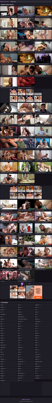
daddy (2, 342)
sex (37, 328)
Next (30, 283)
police (37, 314)
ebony (2, 352)
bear (2, 326)
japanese (20, 326)
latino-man (21, 347)
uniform (37, 359)
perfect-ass (38, 305)
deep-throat (3, 345)
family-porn (3, 368)
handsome (21, 314)
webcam (37, 368)
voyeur (37, 364)
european (3, 359)
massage (20, 364)
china (2, 331)
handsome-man (21, 317)
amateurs (3, 309)
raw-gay (37, 319)
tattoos (37, 345)
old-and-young (22, 373)
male (20, 357)
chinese (2, 333)
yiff (36, 373)
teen (37, 347)
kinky (20, 335)
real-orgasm (38, 321)
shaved (37, 333)
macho (20, 354)
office (20, 371)
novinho (20, 368)
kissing (20, 338)
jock (19, 331)
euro (2, 357)
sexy (37, 331)
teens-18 (37, 350)
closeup (2, 338)
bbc (2, 321)
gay (20, 305)
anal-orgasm (3, 314)
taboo (37, 340)
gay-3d (20, 307)
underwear (38, 357)
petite (37, 307)
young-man (38, 376)
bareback (3, 319)
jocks (20, 333)
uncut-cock (38, 354)
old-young (21, 378)
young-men (38, 378)
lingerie (20, 352)
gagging (2, 376)
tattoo (37, 342)
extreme (3, 361)
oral (19, 380)
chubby (2, 335)
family (2, 366)
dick (2, 350)
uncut (37, 352)
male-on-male (21, 361)
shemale (37, 335)
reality (37, 324)
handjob (20, 312)
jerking (20, 328)
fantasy (2, 371)
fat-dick (2, 373)
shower (37, 338)
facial (2, 364)
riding (37, 326)
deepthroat (3, 347)
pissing (37, 312)
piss (37, 309)
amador (3, 305)
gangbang (3, 380)
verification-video (39, 361)
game (2, 378)
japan (20, 324)
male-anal (21, 359)
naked (20, 366)
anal (2, 312)
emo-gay (3, 354)
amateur (3, 307)
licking (20, 350)
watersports (38, 366)
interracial (21, 321)
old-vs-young (21, 376)
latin (20, 342)
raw (37, 317)
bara (2, 317)
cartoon (3, 328)
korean (20, 340)
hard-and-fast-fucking (23, 319)
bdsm (2, 324)
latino (20, 345)
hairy (20, 309)
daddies (2, 340)
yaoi (37, 371)
